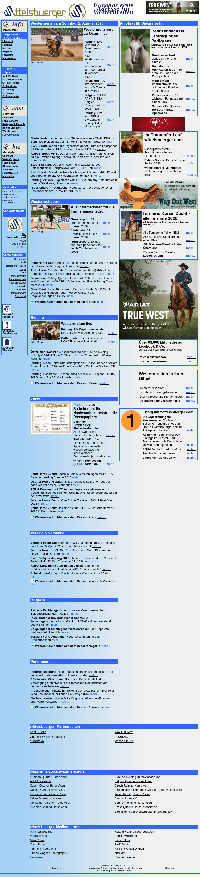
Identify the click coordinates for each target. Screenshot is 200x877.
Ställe (23, 262)
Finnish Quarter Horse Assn (48, 794)
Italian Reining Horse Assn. (132, 794)
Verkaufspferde (10, 159)
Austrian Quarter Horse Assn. (49, 777)
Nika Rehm (37, 840)
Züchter (22, 272)
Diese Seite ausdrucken (14, 191)
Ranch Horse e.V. (126, 798)
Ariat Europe (38, 732)
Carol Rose (37, 844)
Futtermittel (20, 296)
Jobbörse (7, 169)
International (9, 58)
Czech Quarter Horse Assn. (48, 785)
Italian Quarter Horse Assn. (47, 798)
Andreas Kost (39, 836)
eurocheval (37, 741)
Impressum (57, 868)
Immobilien (8, 176)
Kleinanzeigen (10, 166)
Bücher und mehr (11, 128)
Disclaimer (170, 868)
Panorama (7, 55)
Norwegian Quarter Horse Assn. (50, 802)
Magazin (6, 48)
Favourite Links (10, 135)
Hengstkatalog (10, 173)
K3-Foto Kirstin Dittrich (129, 848)
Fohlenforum (9, 163)
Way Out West (124, 732)
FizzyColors (122, 840)
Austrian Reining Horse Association (137, 777)
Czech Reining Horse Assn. (132, 785)
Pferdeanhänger (18, 293)
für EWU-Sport (10, 76)
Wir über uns (9, 131)
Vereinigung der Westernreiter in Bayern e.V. (143, 811)
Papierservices (10, 121)
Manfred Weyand (41, 831)
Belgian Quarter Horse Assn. (133, 781)
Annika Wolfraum (126, 836)
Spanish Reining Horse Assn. (133, 802)
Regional (7, 51)
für (12, 79)
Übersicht (7, 117)
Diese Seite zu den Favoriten (10, 195)
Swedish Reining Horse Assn (49, 807)
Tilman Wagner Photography (48, 853)
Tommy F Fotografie (43, 848)
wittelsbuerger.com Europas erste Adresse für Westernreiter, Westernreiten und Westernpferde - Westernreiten (114, 868)
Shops (23, 269)
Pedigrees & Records (13, 124)
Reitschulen (20, 259)
